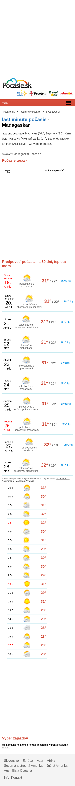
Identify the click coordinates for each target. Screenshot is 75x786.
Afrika (51, 760)
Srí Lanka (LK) (37, 138)
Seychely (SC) (54, 133)
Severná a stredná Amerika (23, 765)
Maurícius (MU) (34, 133)
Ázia (40, 760)
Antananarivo (62, 478)
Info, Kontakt (13, 777)
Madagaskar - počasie (27, 154)
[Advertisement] (37, 37)
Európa (28, 760)
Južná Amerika (56, 765)
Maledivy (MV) (18, 138)
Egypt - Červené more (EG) (36, 143)
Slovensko (11, 760)
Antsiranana (8, 481)
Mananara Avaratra (25, 481)
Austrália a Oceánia (18, 770)
